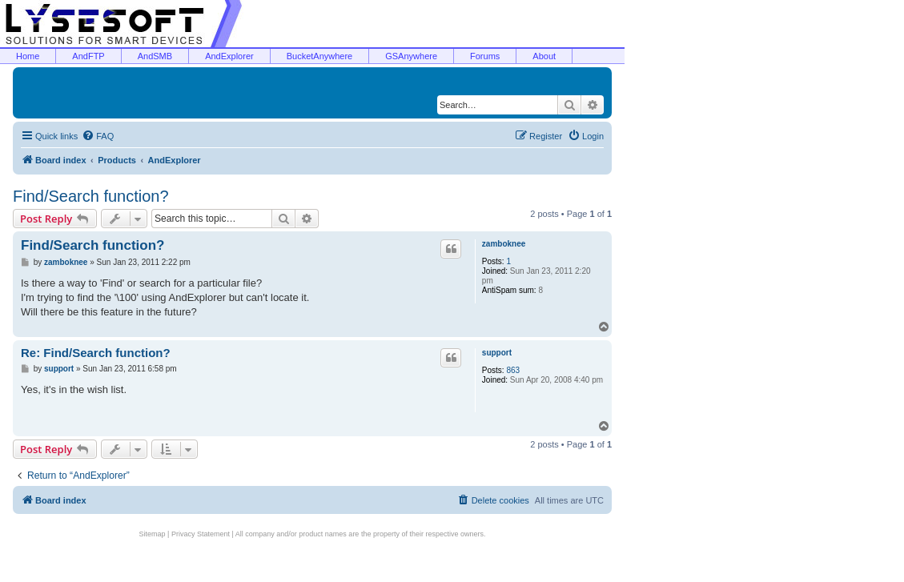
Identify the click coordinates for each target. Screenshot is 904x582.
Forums (485, 56)
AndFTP (88, 56)
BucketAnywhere (320, 56)
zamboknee (503, 243)
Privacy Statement (200, 534)
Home (27, 56)
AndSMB (155, 56)
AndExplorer (229, 56)
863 (513, 370)
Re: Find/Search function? (96, 352)
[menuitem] (98, 136)
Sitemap (152, 534)
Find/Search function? (91, 196)
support (497, 352)
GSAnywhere (411, 56)
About (544, 56)
